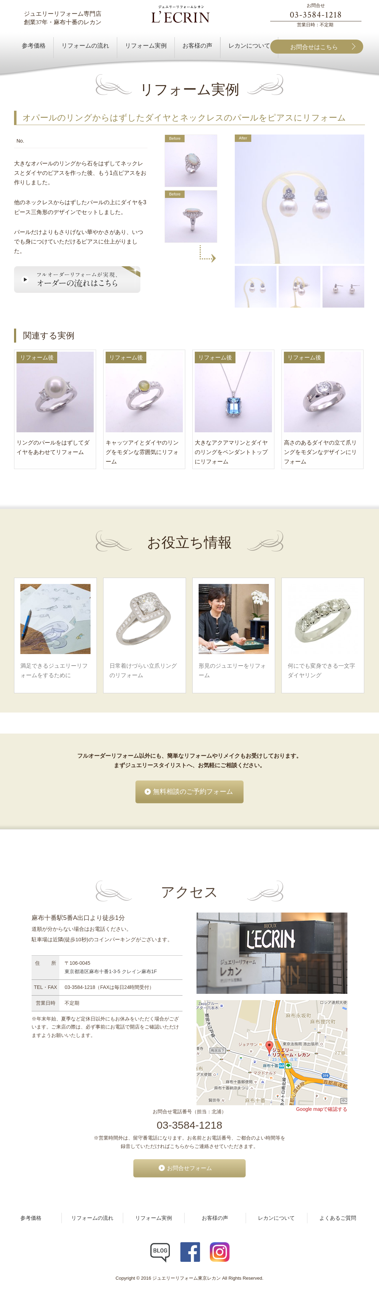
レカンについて (276, 1218)
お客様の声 (215, 1218)
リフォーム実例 (153, 1218)
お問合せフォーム (189, 1168)
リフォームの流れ (92, 1218)
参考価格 (30, 1218)
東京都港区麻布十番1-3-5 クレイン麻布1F (111, 971)
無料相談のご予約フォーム (193, 791)
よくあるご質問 (337, 1218)
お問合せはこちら (314, 47)
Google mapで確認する (321, 1109)
